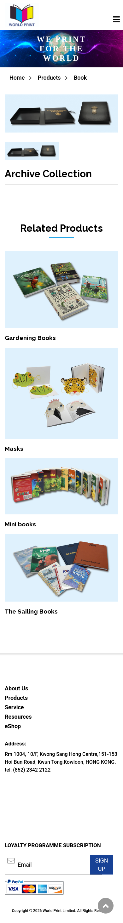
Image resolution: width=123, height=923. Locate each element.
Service (14, 707)
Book (80, 77)
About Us (16, 688)
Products (49, 77)
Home (17, 77)
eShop (13, 726)
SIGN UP (101, 864)
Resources (18, 716)
